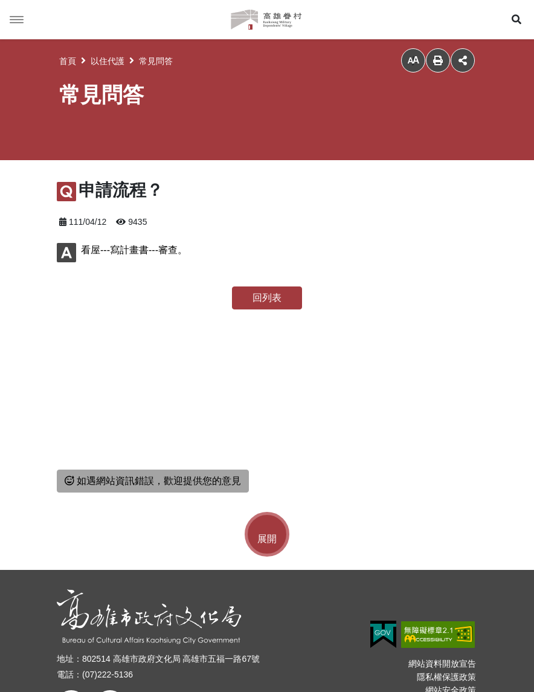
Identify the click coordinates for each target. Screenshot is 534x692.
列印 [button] (438, 60)
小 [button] (413, 61)
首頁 (67, 61)
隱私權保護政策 (446, 677)
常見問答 (156, 61)
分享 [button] (463, 60)
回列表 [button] (267, 298)
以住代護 (107, 61)
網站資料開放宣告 (442, 663)
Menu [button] (16, 19)
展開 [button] (267, 539)
